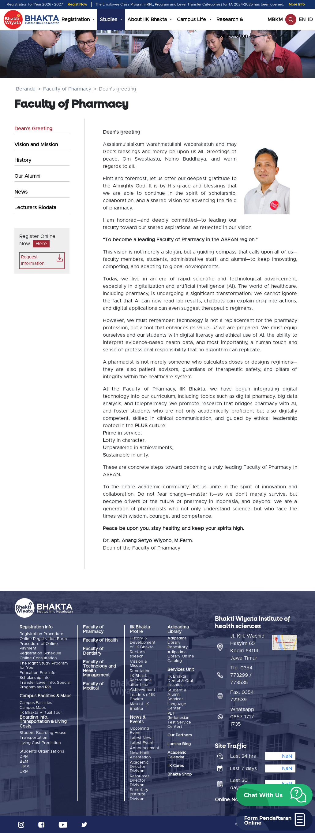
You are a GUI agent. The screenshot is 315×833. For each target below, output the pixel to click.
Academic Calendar (176, 755)
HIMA (25, 766)
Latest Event (142, 743)
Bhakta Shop (179, 774)
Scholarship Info (35, 678)
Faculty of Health (100, 640)
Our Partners (179, 735)
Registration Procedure (41, 634)
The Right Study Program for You (44, 665)
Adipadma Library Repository (177, 642)
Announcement (144, 748)
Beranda (26, 89)
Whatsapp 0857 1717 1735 (242, 717)
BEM (24, 762)
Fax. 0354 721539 (242, 696)
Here (41, 243)
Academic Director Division (139, 767)
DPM (24, 757)
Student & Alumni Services (177, 694)
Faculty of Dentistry (93, 651)
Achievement (142, 690)
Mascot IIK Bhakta (139, 706)
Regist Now (77, 4)
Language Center (176, 706)
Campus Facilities (36, 703)
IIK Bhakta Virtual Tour (41, 713)
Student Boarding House (43, 733)
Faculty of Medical (93, 686)
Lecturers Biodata (35, 207)
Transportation (33, 738)
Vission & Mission (138, 664)
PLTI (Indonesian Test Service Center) (179, 720)
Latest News (141, 738)
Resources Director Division (139, 780)
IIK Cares (175, 766)
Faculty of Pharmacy (67, 89)
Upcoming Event (139, 731)
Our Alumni (27, 176)
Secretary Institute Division (139, 794)
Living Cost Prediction (40, 743)
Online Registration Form (43, 639)
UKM (24, 772)
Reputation (140, 671)
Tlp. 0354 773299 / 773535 (241, 675)
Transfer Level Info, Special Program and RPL (45, 685)
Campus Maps (33, 708)
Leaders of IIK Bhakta (142, 697)
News (21, 192)
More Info (297, 4)
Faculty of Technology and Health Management (99, 668)
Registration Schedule (40, 653)
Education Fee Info (37, 673)
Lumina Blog (179, 744)
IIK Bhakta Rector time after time (141, 680)
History (22, 160)
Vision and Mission (36, 144)
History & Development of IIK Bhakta (143, 642)
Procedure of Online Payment (39, 646)
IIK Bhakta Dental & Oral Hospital (180, 681)
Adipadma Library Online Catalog (180, 656)
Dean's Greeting (33, 128)
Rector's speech (137, 654)
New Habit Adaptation (140, 755)
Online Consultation (38, 658)
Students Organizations (42, 751)
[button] (274, 795)
